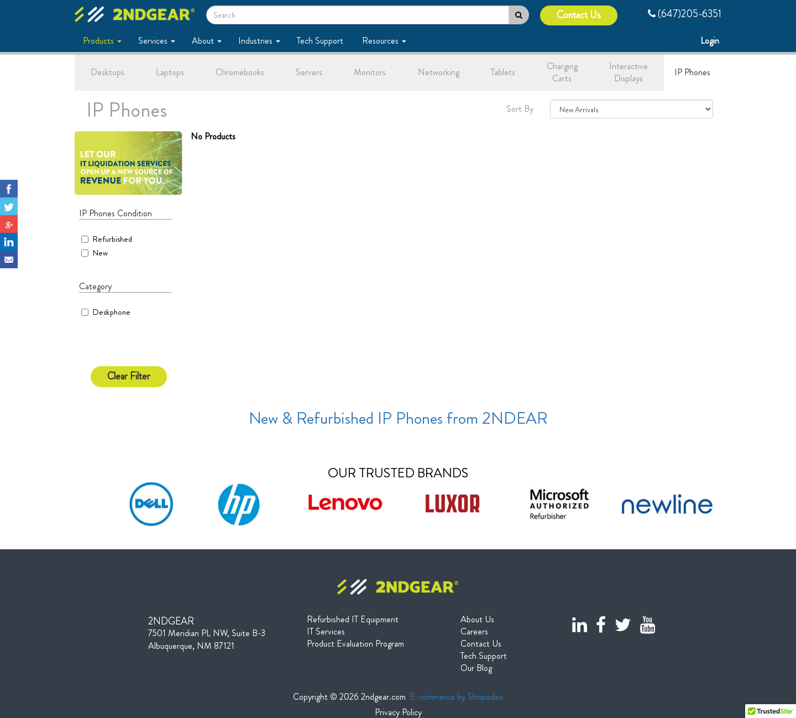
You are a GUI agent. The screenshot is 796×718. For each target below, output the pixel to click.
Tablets (503, 72)
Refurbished (106, 239)
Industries (259, 40)
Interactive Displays (628, 72)
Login (710, 40)
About (207, 40)
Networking (438, 72)
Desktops (107, 72)
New (94, 253)
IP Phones (692, 72)
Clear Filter (128, 376)
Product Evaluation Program (355, 644)
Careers (474, 632)
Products (102, 40)
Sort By (519, 109)
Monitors (370, 72)
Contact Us (579, 15)
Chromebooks (240, 72)
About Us (477, 619)
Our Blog (476, 668)
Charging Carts (562, 72)
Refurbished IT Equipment (353, 619)
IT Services (326, 632)
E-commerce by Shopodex (456, 696)
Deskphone (111, 312)
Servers (309, 72)
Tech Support (321, 40)
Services (156, 40)
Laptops (170, 72)
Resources (384, 40)
